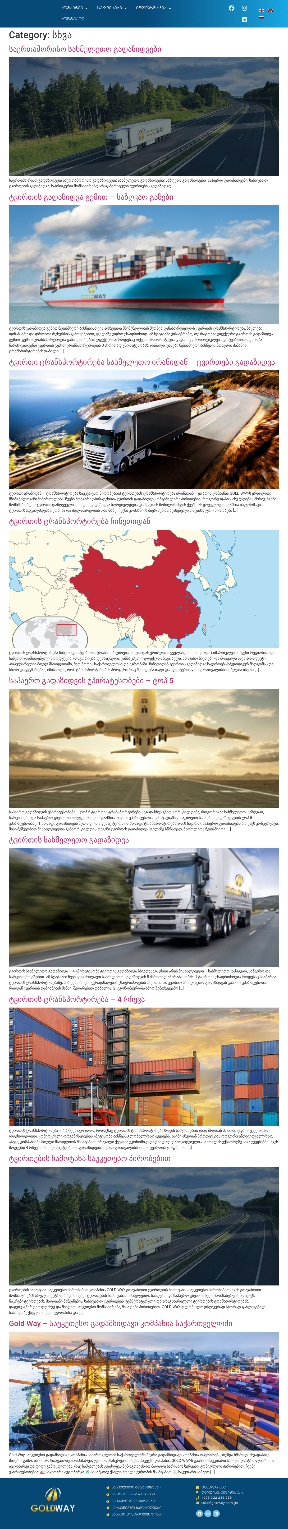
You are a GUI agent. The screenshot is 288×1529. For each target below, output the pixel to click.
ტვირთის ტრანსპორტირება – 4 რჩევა (77, 999)
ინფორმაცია (153, 8)
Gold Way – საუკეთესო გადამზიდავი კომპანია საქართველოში (121, 1323)
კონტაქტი (72, 19)
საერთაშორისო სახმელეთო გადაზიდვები (85, 49)
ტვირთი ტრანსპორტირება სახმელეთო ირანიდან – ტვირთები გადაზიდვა (142, 362)
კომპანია (74, 8)
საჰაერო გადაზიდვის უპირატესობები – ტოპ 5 (91, 680)
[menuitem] (261, 10)
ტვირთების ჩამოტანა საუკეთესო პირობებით (90, 1158)
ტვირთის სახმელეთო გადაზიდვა (69, 839)
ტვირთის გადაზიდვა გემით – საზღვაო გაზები (91, 197)
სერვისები (112, 8)
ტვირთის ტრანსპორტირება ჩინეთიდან (80, 521)
